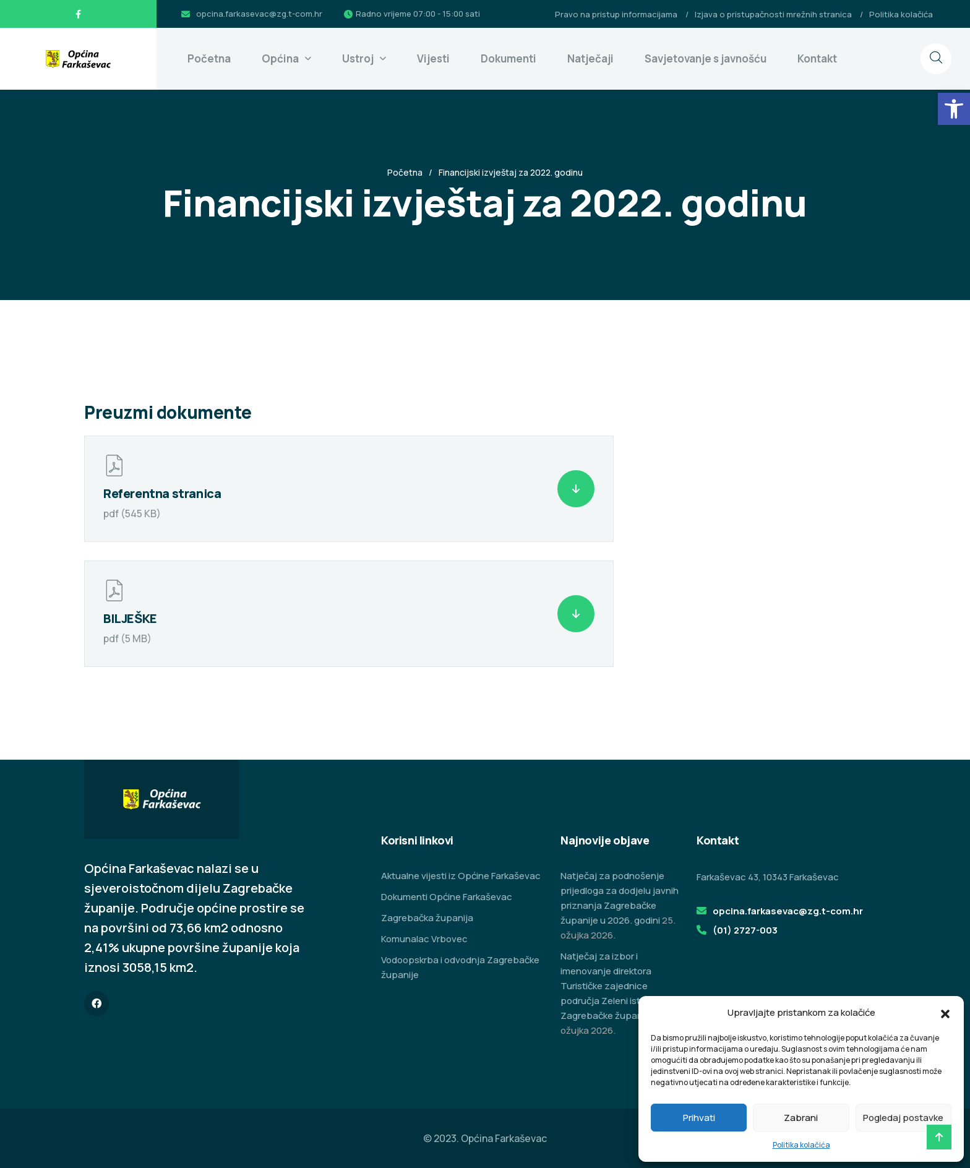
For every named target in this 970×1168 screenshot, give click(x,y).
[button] (945, 1013)
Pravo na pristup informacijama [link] (616, 14)
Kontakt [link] (817, 58)
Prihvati (699, 1117)
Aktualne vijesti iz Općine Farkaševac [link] (461, 875)
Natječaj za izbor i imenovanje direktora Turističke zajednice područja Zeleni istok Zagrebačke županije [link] (606, 986)
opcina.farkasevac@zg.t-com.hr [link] (259, 13)
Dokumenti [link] (508, 58)
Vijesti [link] (433, 58)
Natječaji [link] (590, 58)
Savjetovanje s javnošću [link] (705, 58)
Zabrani (801, 1117)
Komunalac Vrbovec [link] (424, 938)
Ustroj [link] (358, 58)
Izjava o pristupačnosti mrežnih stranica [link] (773, 14)
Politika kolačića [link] (801, 1145)
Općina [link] (280, 58)
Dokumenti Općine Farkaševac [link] (446, 896)
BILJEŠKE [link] (130, 618)
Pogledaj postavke (903, 1117)
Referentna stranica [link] (162, 493)
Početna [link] (209, 58)
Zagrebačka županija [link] (427, 917)
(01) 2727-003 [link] (745, 930)
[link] (954, 109)
